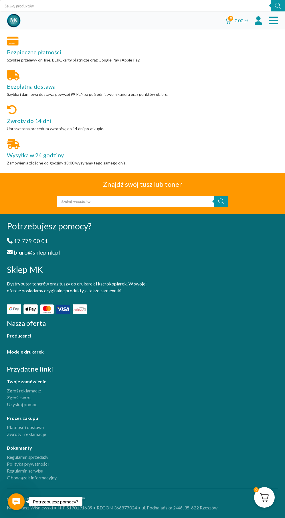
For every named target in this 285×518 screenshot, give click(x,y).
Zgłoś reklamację (24, 390)
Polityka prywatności (28, 464)
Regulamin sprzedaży (27, 457)
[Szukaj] (278, 5)
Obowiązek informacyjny (32, 477)
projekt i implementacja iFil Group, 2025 (46, 498)
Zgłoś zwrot (19, 397)
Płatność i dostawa (25, 427)
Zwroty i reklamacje (26, 434)
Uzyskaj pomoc (22, 404)
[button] (16, 502)
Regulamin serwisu (25, 470)
